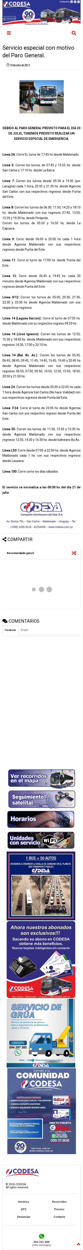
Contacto (59, 1216)
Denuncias (23, 1216)
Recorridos (59, 1201)
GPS (23, 1209)
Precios (59, 1209)
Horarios (23, 1201)
